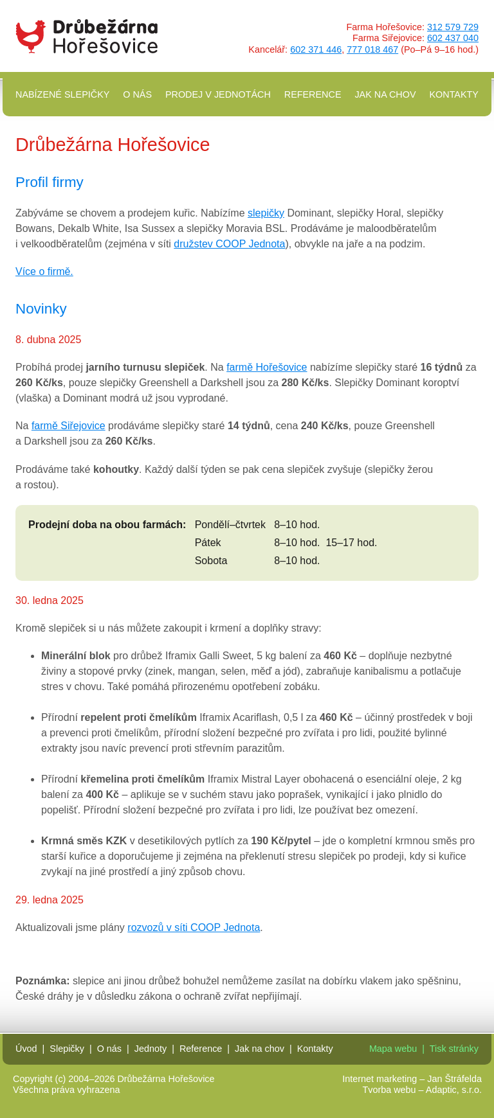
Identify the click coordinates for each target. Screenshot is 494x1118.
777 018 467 (372, 49)
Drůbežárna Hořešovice (86, 36)
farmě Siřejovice (68, 425)
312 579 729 (453, 27)
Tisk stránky (454, 1048)
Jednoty (150, 1048)
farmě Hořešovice (266, 367)
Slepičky (67, 1048)
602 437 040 (453, 38)
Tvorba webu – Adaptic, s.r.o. (422, 1090)
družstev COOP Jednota (229, 243)
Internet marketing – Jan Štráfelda (412, 1079)
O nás (137, 94)
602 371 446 (316, 49)
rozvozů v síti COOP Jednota (193, 927)
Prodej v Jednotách (218, 94)
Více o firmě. (44, 271)
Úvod (26, 1048)
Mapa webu (393, 1048)
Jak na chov (385, 94)
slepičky (266, 213)
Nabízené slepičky (62, 94)
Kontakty (454, 94)
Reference (313, 94)
